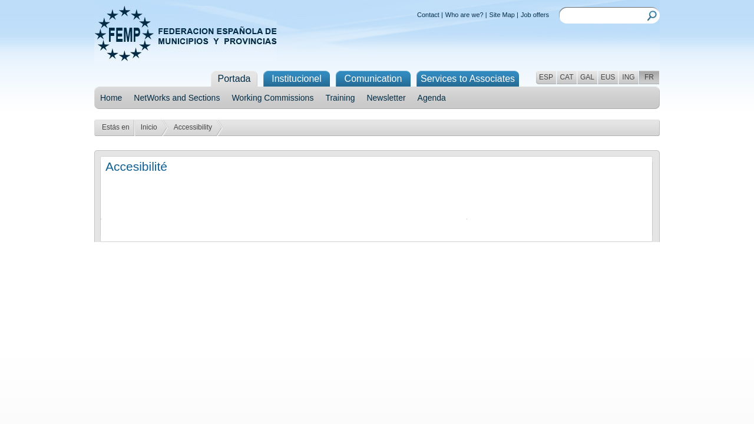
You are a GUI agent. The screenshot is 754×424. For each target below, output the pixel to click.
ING (628, 77)
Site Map (502, 14)
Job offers (535, 14)
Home (111, 97)
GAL (587, 77)
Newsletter (385, 97)
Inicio (149, 127)
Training (340, 97)
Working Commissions (272, 97)
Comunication (373, 79)
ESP (546, 77)
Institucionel (297, 79)
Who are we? (464, 14)
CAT (566, 77)
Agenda (432, 97)
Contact (428, 14)
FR (649, 77)
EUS (608, 77)
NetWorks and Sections (177, 97)
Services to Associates (468, 79)
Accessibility (193, 127)
